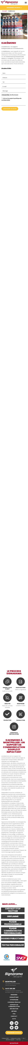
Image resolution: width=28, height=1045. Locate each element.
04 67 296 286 (10, 989)
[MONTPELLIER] (3, 981)
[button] (2, 26)
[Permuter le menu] (26, 3)
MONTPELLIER (10, 982)
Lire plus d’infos (6, 68)
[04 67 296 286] (3, 988)
